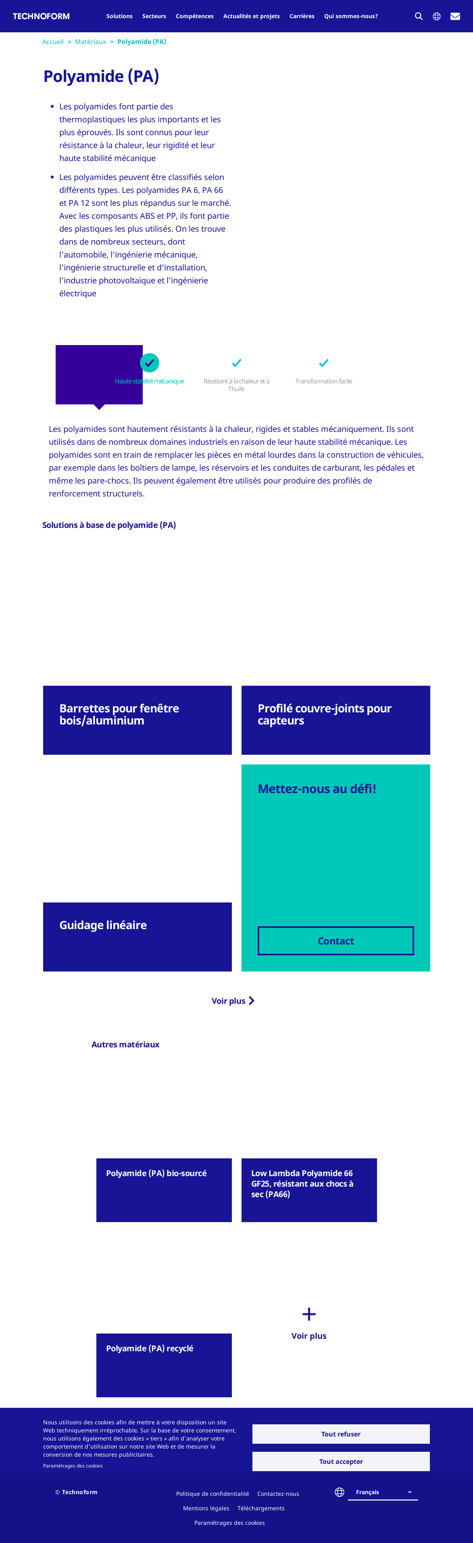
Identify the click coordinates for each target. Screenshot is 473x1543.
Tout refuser (340, 1434)
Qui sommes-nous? (351, 16)
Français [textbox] (367, 1492)
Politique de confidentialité (212, 1493)
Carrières (302, 16)
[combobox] (386, 1492)
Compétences (195, 16)
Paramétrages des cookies (73, 1465)
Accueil (53, 41)
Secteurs (154, 16)
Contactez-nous (278, 1493)
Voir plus (228, 1000)
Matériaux (90, 41)
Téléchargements (261, 1508)
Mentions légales (206, 1508)
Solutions (119, 16)
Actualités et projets (251, 16)
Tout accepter (341, 1461)
